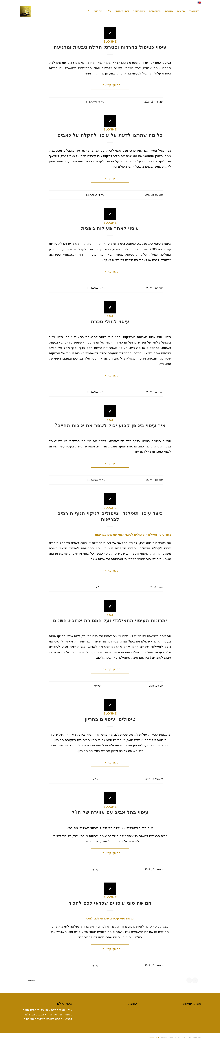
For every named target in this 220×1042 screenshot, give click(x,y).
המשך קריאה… (110, 85)
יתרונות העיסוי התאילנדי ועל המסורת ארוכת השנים (110, 620)
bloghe (110, 41)
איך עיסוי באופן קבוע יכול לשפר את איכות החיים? (110, 425)
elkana (91, 195)
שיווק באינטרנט (154, 1037)
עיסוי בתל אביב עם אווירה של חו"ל (110, 812)
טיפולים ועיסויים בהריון (110, 719)
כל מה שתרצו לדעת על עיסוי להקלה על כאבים (110, 135)
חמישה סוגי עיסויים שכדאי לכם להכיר (110, 903)
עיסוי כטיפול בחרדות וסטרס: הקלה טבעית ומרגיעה (110, 47)
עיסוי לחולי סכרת (110, 321)
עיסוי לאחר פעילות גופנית (110, 228)
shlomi (91, 101)
